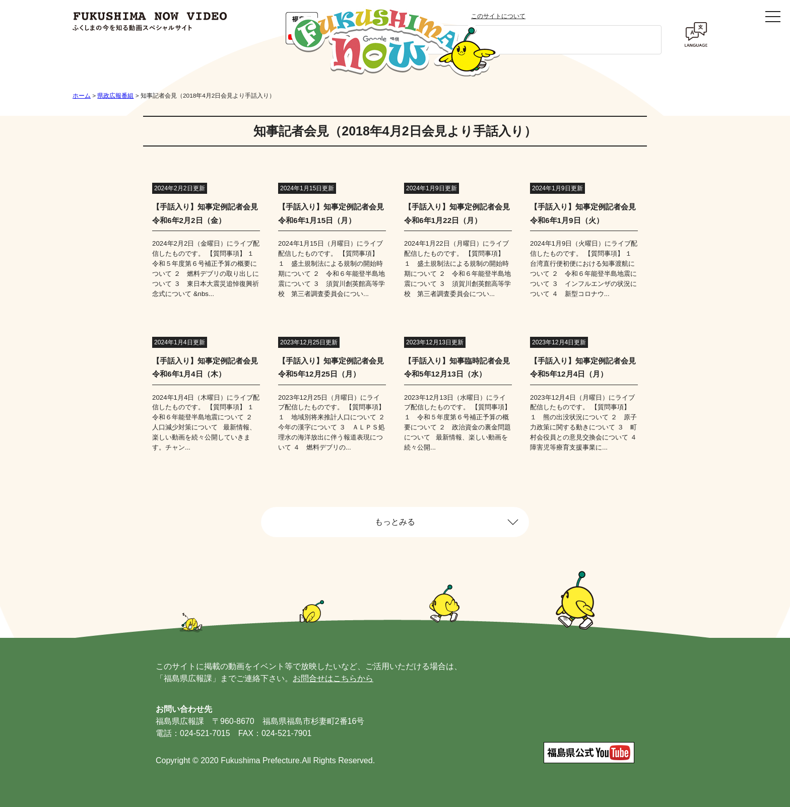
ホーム (82, 95)
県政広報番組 (115, 95)
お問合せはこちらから (333, 678)
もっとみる (395, 522)
